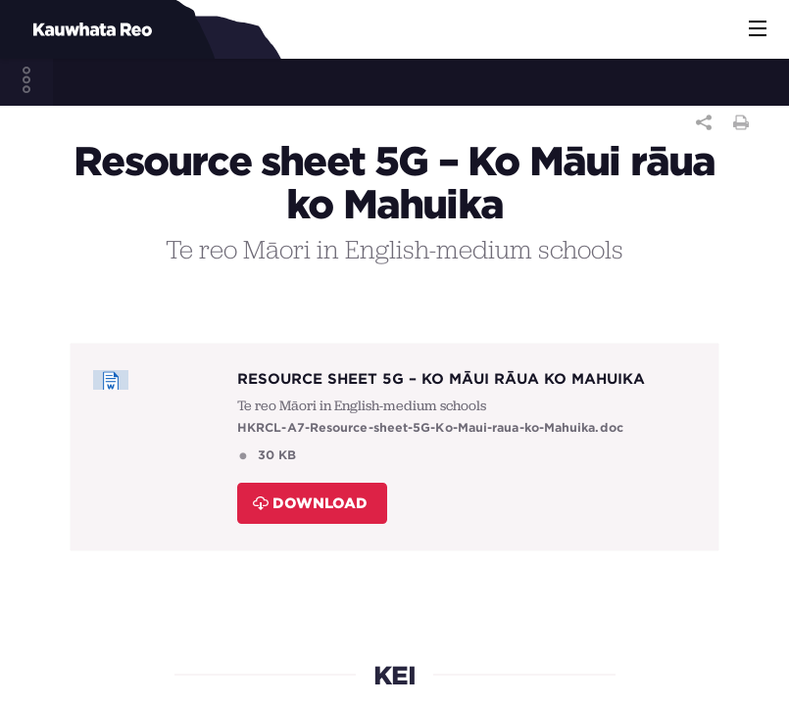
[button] (757, 29)
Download (310, 502)
